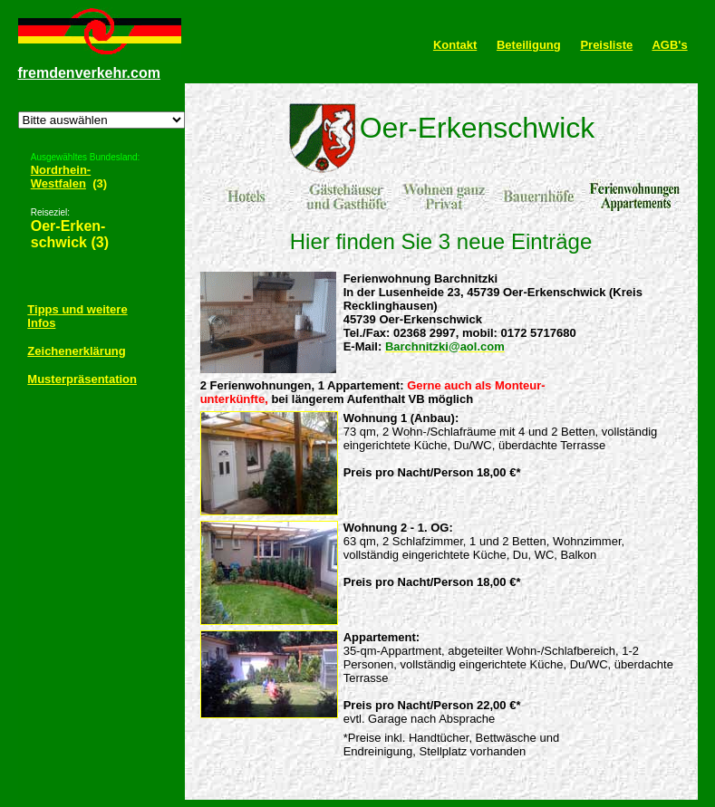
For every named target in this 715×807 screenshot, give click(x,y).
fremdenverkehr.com (89, 73)
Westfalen (58, 181)
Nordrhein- (61, 168)
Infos (41, 321)
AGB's (669, 45)
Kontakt (455, 45)
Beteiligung (529, 45)
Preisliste (606, 45)
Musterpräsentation (82, 377)
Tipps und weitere (77, 307)
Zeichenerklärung (76, 349)
